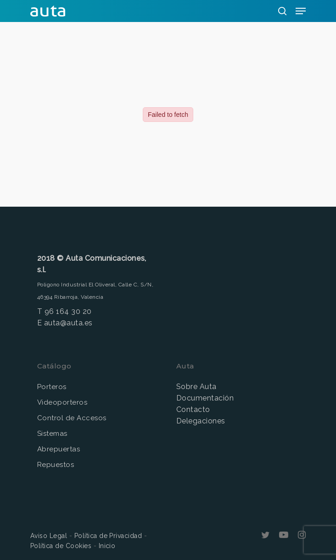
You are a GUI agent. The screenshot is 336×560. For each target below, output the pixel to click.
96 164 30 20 (68, 311)
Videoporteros (62, 402)
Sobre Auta (196, 386)
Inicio (107, 545)
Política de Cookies (60, 545)
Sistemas (52, 433)
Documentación (205, 398)
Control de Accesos (71, 418)
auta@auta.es (68, 322)
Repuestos (55, 465)
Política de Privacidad (108, 535)
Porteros (52, 387)
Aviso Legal (48, 535)
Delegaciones (200, 421)
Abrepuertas (58, 449)
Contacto (193, 409)
